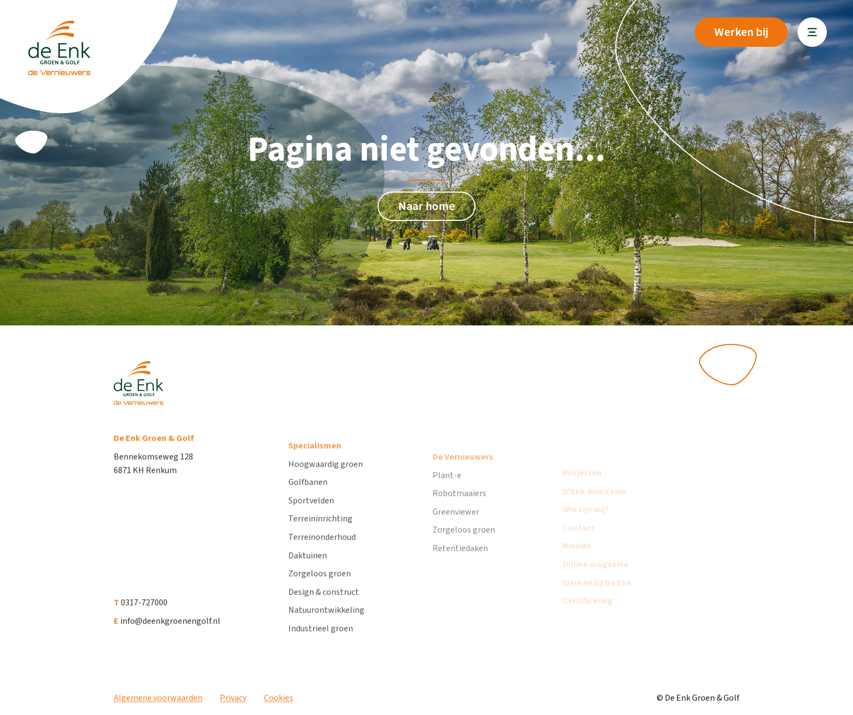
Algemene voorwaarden (158, 703)
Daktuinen (307, 567)
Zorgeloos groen (319, 585)
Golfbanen (307, 494)
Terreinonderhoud (322, 549)
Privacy (233, 703)
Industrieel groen (320, 640)
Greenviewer (455, 528)
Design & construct (323, 603)
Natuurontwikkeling (326, 622)
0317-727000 (141, 611)
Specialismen (314, 458)
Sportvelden (311, 512)
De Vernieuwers (462, 473)
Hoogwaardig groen (325, 476)
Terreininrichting (320, 531)
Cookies (278, 703)
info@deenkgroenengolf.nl (167, 629)
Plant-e (446, 491)
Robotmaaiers (459, 510)
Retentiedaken (460, 565)
